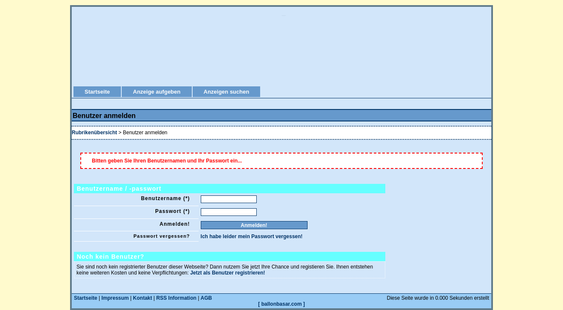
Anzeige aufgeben (156, 92)
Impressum (115, 298)
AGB (206, 298)
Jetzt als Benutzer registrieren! (227, 273)
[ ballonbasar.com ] (281, 304)
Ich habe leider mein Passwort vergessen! (252, 236)
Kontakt (142, 298)
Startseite (97, 92)
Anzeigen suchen (226, 92)
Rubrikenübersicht (94, 133)
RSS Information (176, 298)
